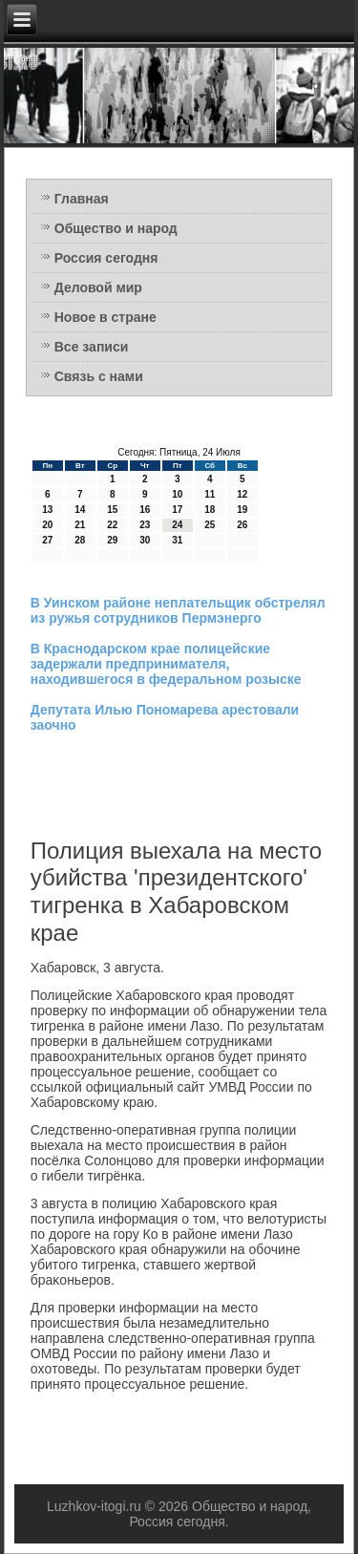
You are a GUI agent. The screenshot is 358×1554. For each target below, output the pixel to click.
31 (177, 540)
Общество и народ (116, 228)
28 (79, 540)
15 (112, 509)
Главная (81, 198)
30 (144, 540)
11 (209, 494)
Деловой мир (98, 287)
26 (242, 525)
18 (209, 509)
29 (112, 540)
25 (209, 525)
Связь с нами (98, 376)
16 (144, 509)
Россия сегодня (106, 258)
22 (112, 525)
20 (47, 525)
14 (79, 509)
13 (47, 509)
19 (242, 509)
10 (177, 494)
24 (177, 525)
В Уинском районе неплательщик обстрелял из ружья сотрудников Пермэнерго (178, 610)
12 (242, 494)
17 (177, 509)
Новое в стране (105, 317)
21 (79, 525)
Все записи (91, 346)
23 (144, 525)
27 (47, 540)
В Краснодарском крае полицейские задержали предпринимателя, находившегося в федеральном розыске (166, 664)
